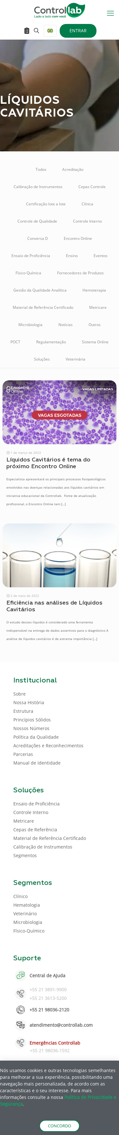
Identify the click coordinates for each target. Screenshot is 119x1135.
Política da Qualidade (36, 737)
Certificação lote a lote (46, 204)
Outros (95, 324)
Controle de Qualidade (37, 221)
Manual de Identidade (37, 763)
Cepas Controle (92, 186)
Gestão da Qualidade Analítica (40, 290)
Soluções (42, 359)
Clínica (87, 204)
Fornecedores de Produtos (80, 273)
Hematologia (26, 905)
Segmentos (25, 855)
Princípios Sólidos (32, 720)
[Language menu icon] (50, 31)
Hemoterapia (94, 290)
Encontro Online (78, 238)
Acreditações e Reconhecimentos (48, 746)
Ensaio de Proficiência (30, 255)
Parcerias (23, 754)
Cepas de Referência (35, 829)
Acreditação (72, 169)
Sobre (19, 694)
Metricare (98, 307)
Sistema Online (95, 342)
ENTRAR (78, 30)
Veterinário (25, 913)
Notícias (65, 324)
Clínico (20, 896)
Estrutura (23, 711)
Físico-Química (28, 273)
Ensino (72, 255)
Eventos (101, 255)
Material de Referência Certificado (43, 307)
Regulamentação (51, 342)
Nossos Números (31, 728)
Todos (41, 169)
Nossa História (28, 702)
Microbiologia (30, 324)
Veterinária (75, 359)
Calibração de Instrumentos (38, 186)
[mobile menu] (110, 12)
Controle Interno (87, 221)
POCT (15, 342)
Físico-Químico (28, 931)
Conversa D (37, 238)
